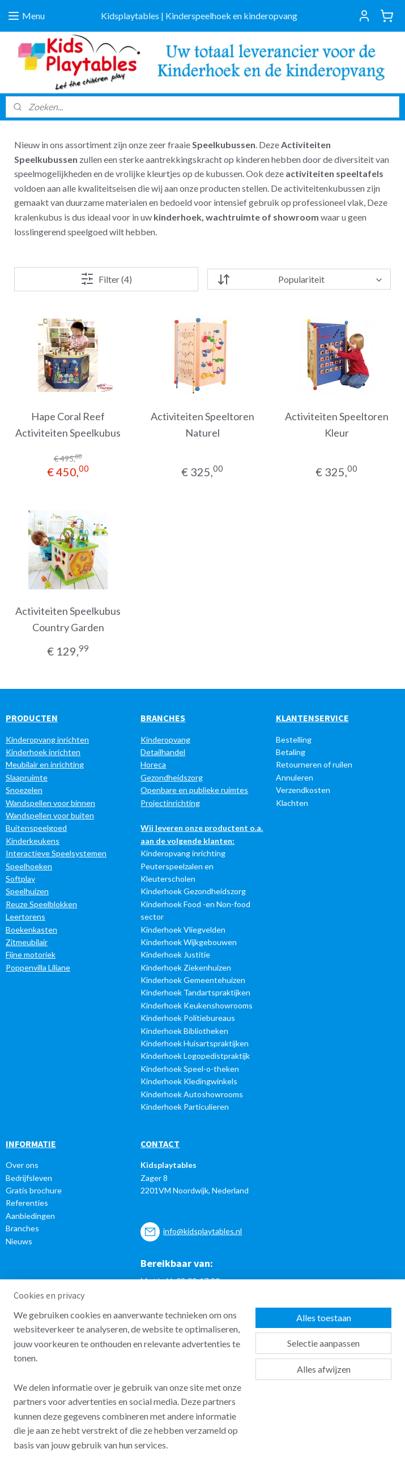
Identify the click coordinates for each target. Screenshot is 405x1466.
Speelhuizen (27, 891)
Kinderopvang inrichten (47, 739)
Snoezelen (24, 790)
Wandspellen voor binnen (50, 803)
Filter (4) (106, 279)
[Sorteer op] (299, 279)
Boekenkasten (31, 929)
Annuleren (294, 777)
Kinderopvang (165, 739)
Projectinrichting (170, 803)
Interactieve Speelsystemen (56, 853)
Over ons (22, 1165)
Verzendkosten (303, 790)
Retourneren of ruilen (314, 764)
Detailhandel (162, 752)
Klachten (292, 803)
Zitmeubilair (27, 942)
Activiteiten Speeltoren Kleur (337, 424)
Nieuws (19, 1241)
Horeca (153, 764)
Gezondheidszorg (171, 777)
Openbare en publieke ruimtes (194, 790)
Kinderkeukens (32, 841)
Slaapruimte (27, 777)
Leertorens (25, 916)
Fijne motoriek (31, 954)
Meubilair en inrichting (45, 764)
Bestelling (294, 739)
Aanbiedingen (30, 1216)
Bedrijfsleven (29, 1178)
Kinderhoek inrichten (43, 752)
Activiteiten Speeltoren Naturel (202, 424)
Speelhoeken (29, 866)
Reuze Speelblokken (41, 904)
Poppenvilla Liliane (38, 967)
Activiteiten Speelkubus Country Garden (68, 619)
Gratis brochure (34, 1190)
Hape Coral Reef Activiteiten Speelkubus (68, 424)
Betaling (290, 752)
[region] (128, 1387)
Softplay (20, 878)
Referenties (27, 1203)
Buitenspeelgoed (36, 828)
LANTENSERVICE (315, 717)
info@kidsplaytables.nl (202, 1231)
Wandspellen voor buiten (50, 815)
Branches (22, 1228)
